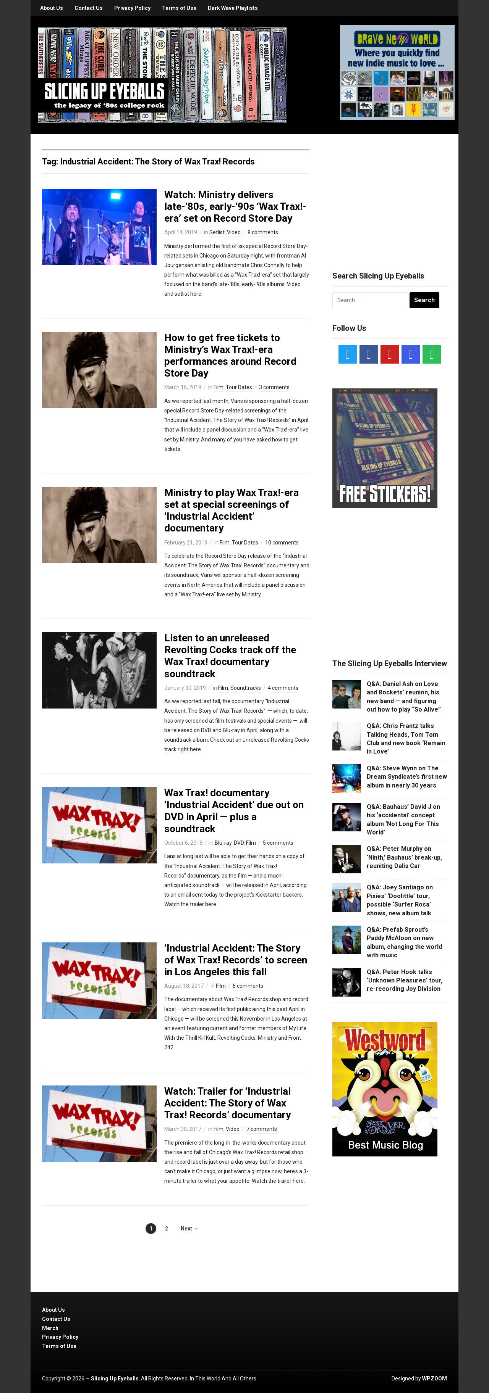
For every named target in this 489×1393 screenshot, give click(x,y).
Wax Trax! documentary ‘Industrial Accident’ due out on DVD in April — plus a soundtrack (234, 810)
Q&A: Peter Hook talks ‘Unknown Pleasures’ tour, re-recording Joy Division (404, 980)
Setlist (217, 232)
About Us (51, 8)
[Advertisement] (389, 193)
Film (218, 387)
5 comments (278, 843)
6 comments (248, 986)
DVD (239, 843)
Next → (190, 1229)
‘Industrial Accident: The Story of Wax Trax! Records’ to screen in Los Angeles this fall (235, 960)
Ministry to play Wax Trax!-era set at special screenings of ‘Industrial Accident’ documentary (231, 510)
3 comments (274, 387)
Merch (50, 1328)
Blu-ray (223, 843)
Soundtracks (245, 688)
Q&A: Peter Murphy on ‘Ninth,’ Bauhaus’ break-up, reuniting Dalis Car (404, 857)
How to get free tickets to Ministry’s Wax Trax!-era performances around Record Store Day (230, 355)
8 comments (263, 232)
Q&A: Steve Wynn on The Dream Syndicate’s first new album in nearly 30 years (407, 777)
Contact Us (88, 8)
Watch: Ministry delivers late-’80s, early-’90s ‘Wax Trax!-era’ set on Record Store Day (235, 206)
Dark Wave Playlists (233, 8)
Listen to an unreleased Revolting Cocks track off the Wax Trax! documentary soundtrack (230, 656)
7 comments (261, 1129)
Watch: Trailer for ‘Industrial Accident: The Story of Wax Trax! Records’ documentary (227, 1103)
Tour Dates (239, 387)
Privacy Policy (132, 8)
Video (234, 232)
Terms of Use (179, 8)
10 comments (282, 542)
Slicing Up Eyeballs (115, 1378)
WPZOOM (434, 1378)
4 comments (283, 688)
